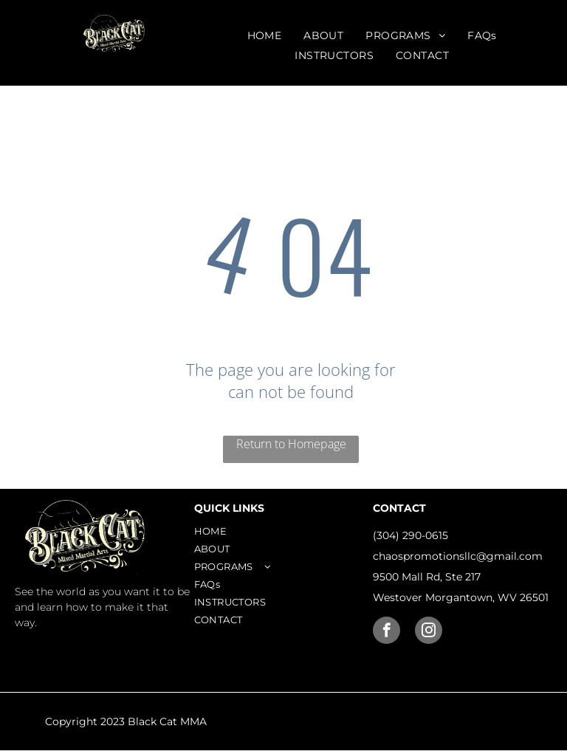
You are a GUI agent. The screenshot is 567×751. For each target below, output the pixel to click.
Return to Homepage (291, 444)
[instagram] (428, 632)
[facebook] (386, 632)
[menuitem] (264, 35)
